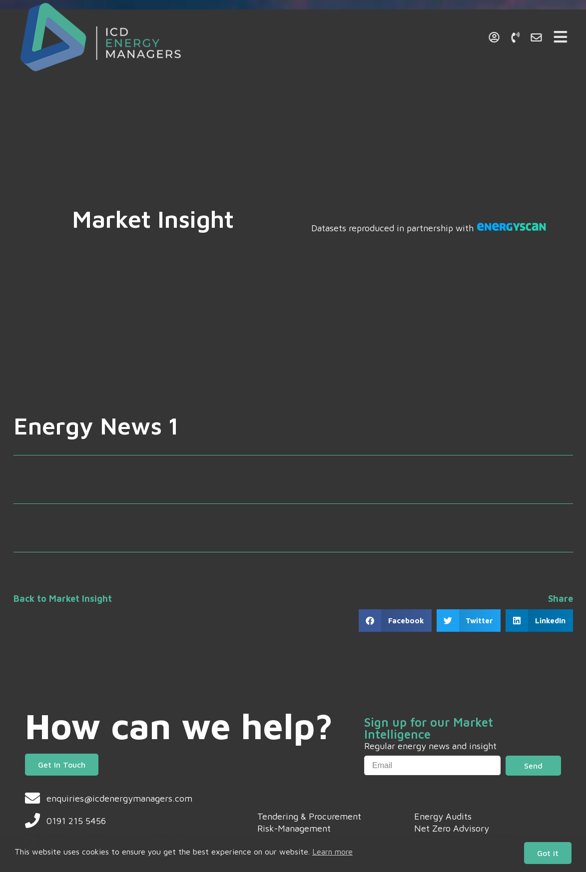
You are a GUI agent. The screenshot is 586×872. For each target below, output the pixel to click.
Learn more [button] (332, 851)
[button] (395, 620)
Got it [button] (548, 853)
